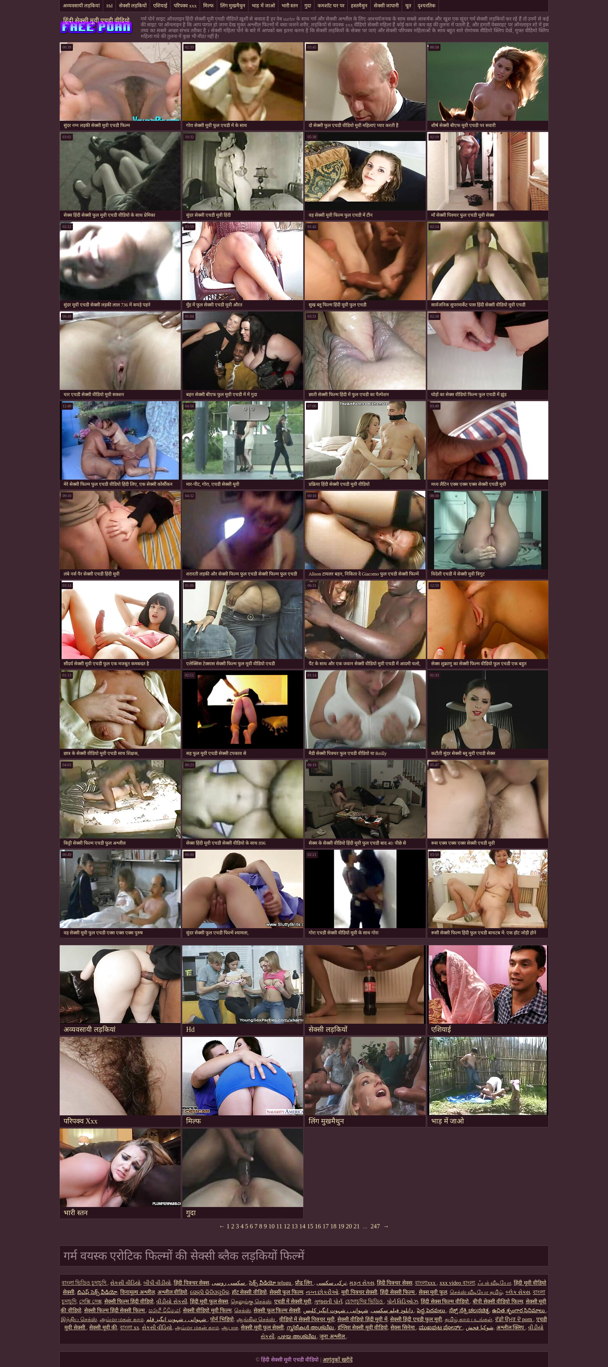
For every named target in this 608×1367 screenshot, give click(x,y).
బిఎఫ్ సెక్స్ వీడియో (97, 1292)
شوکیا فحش (480, 1327)
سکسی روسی (229, 1283)
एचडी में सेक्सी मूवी (293, 1301)
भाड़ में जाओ (263, 6)
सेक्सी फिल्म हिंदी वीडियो (129, 1301)
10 (271, 1226)
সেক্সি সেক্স (90, 1301)
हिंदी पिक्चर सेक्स (191, 1283)
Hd (109, 6)
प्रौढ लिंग (304, 1283)
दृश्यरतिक (426, 6)
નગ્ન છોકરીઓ (322, 1292)
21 (357, 1226)
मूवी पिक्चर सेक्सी (359, 1292)
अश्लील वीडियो (172, 1292)
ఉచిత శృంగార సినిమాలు (519, 1310)
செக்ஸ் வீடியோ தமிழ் (476, 1292)
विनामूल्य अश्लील (137, 1292)
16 (318, 1226)
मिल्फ (208, 6)
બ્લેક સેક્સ (518, 1292)
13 (295, 1226)
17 (326, 1226)
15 (310, 1226)
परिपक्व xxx (185, 6)
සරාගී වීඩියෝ (164, 1310)
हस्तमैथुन (359, 6)
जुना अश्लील (333, 1336)
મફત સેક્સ (361, 1283)
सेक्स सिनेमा (403, 1327)
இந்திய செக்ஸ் (79, 1319)
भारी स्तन (290, 6)
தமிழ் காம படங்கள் (468, 1319)
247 (375, 1226)
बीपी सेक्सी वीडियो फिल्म (498, 1301)
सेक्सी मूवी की (103, 1327)
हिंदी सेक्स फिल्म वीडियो (445, 1301)
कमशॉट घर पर (331, 6)
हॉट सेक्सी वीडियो (249, 1292)
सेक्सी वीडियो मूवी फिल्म (207, 1310)
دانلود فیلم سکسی (392, 1310)
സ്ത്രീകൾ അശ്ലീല (311, 1327)
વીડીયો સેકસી (171, 1301)
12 (287, 1226)
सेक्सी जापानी (386, 6)
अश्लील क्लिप (510, 1327)
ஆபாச (229, 1327)
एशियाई (160, 6)
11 (279, 1226)
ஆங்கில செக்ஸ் (256, 1319)
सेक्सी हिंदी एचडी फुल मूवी (416, 1319)
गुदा (307, 6)
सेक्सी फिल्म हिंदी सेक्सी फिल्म (115, 1310)
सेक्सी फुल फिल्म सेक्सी (277, 1310)
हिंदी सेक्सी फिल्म (398, 1292)
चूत (408, 6)
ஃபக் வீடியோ (494, 1283)
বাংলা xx (129, 1327)
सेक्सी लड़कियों (133, 6)
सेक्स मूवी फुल (433, 1292)
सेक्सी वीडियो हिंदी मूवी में (362, 1319)
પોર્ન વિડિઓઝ (402, 1301)
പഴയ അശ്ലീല (297, 1336)
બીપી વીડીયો (157, 1283)
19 (341, 1226)
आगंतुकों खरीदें (337, 1360)
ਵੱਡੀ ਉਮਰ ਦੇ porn (514, 1319)
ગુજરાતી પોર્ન (328, 1301)
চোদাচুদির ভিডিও (364, 1301)
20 (349, 1226)
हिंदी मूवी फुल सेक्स (209, 1301)
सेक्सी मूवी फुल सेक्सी (262, 1327)
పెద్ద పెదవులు (431, 1310)
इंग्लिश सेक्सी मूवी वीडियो (363, 1327)
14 (302, 1226)
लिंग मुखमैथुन (232, 6)
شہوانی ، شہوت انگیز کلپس (359, 1310)
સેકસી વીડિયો (125, 1283)
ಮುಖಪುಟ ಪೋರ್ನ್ (441, 1327)
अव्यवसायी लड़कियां (81, 6)
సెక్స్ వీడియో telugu (270, 1283)
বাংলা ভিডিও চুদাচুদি (85, 1283)
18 (333, 1226)
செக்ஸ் (242, 1310)
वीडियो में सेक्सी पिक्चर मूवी (307, 1319)
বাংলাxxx (426, 1283)
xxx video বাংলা (457, 1283)
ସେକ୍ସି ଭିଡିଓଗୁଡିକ (209, 1292)
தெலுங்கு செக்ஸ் (251, 1301)
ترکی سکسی (331, 1283)
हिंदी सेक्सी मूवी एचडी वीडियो (96, 20)
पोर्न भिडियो (222, 1319)
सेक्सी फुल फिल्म (286, 1292)
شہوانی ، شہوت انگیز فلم (177, 1319)
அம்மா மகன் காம (121, 1319)
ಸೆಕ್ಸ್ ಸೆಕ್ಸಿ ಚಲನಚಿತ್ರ (469, 1310)
